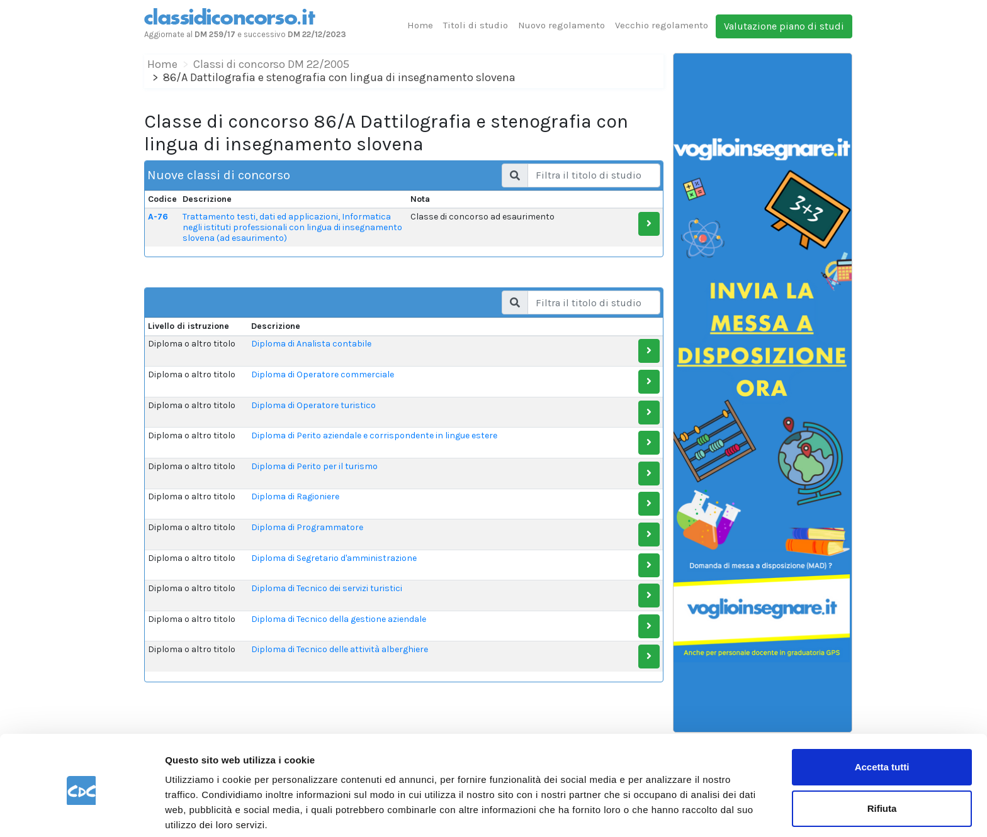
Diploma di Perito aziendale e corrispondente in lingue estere (374, 435)
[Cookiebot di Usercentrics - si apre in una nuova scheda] (81, 812)
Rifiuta (882, 760)
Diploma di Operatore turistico (313, 405)
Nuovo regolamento (561, 25)
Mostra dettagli (199, 812)
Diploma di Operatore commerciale (322, 374)
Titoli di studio (475, 25)
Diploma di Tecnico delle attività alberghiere (339, 649)
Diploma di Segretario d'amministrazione (334, 558)
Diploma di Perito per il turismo (314, 466)
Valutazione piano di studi (784, 26)
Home (420, 25)
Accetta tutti (882, 719)
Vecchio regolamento (661, 25)
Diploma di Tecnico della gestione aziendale (338, 619)
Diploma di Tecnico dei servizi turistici (326, 588)
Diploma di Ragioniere (295, 496)
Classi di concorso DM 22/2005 (271, 64)
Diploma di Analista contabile (311, 343)
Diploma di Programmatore (307, 527)
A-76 (158, 216)
